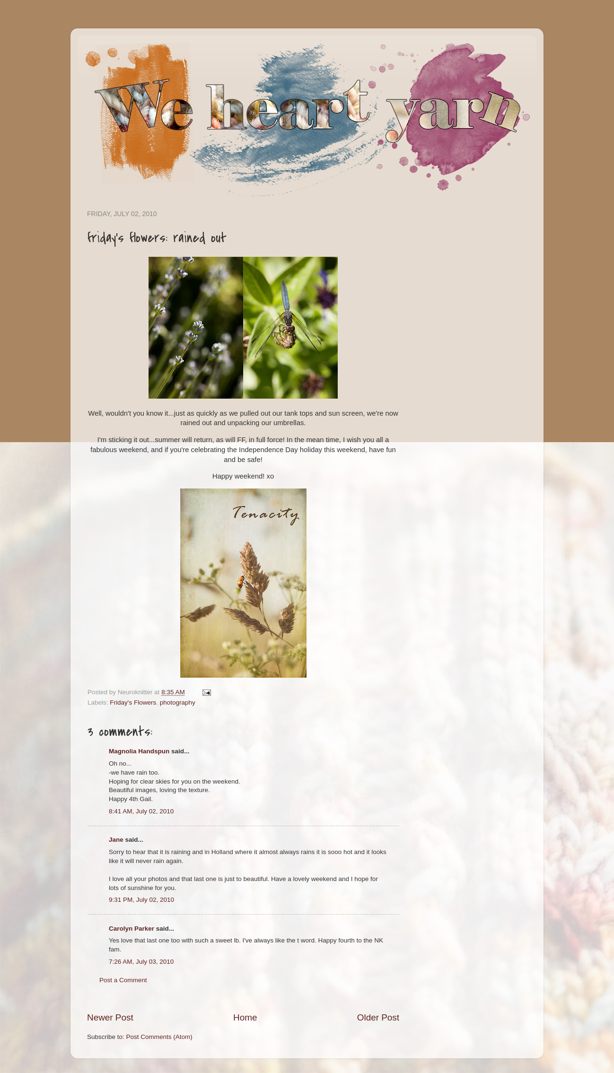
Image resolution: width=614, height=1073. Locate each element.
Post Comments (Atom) (159, 1036)
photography (177, 702)
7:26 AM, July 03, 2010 (141, 961)
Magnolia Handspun (139, 751)
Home (245, 1017)
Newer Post (110, 1017)
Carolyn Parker (131, 928)
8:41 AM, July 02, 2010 (141, 811)
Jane (116, 839)
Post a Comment (123, 980)
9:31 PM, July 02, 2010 (141, 899)
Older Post (378, 1017)
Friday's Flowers (133, 702)
